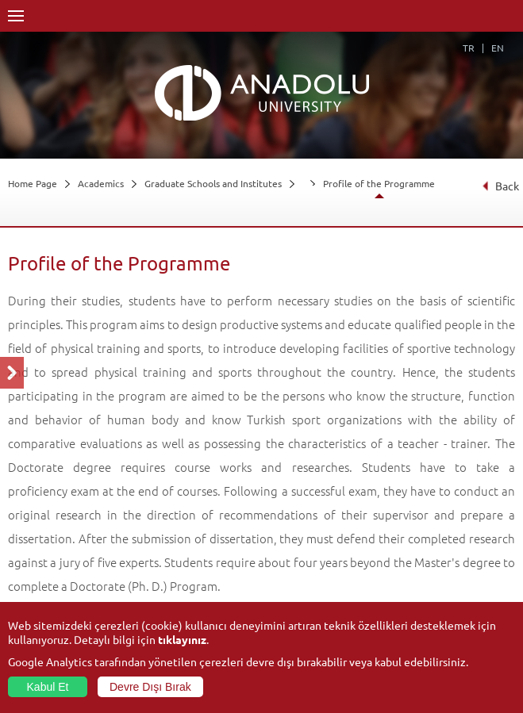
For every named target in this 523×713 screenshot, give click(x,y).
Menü (16, 16)
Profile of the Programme (379, 183)
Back (500, 185)
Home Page (32, 183)
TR (469, 47)
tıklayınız (182, 639)
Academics (101, 183)
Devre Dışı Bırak (150, 686)
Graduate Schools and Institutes (213, 183)
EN (497, 47)
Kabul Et (48, 686)
